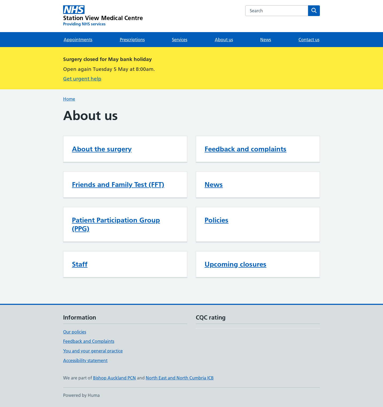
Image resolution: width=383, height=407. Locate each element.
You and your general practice (93, 351)
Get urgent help (82, 79)
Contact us (308, 39)
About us (224, 39)
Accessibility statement (85, 360)
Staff (79, 264)
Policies (216, 220)
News (265, 39)
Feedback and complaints (245, 149)
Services (179, 39)
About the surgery (102, 149)
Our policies (74, 332)
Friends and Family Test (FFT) (118, 184)
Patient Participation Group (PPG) (116, 224)
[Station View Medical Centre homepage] (103, 16)
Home (69, 99)
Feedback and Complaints (88, 341)
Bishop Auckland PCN (114, 378)
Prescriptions (132, 39)
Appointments (78, 39)
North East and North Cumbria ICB (180, 378)
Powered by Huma (81, 395)
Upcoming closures (235, 264)
